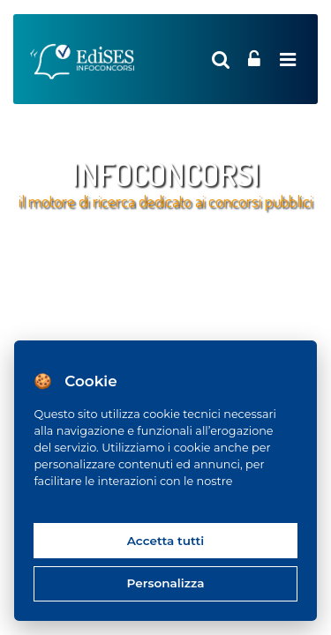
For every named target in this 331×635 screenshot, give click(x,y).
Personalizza (166, 583)
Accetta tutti (166, 541)
